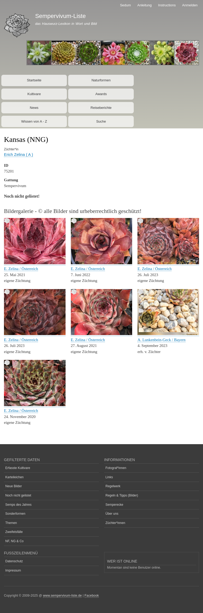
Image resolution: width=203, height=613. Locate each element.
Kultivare (34, 94)
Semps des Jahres (18, 505)
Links (109, 477)
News (34, 108)
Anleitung (144, 5)
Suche (101, 121)
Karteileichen (14, 477)
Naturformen (100, 80)
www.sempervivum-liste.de (62, 595)
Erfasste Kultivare (17, 468)
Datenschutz (14, 561)
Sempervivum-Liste (60, 16)
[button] (35, 263)
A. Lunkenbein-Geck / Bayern (161, 340)
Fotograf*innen (115, 468)
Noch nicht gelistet (18, 495)
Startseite (34, 80)
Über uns (111, 514)
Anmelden (190, 5)
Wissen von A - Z (34, 121)
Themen (11, 523)
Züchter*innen (115, 523)
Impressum (13, 570)
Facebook (92, 595)
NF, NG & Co (14, 541)
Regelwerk (113, 486)
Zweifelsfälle (14, 532)
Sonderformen (15, 514)
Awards (101, 94)
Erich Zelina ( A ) (18, 154)
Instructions (167, 5)
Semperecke (114, 505)
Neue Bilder (13, 486)
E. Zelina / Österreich (21, 269)
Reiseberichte (101, 108)
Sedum (125, 5)
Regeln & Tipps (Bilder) (121, 495)
